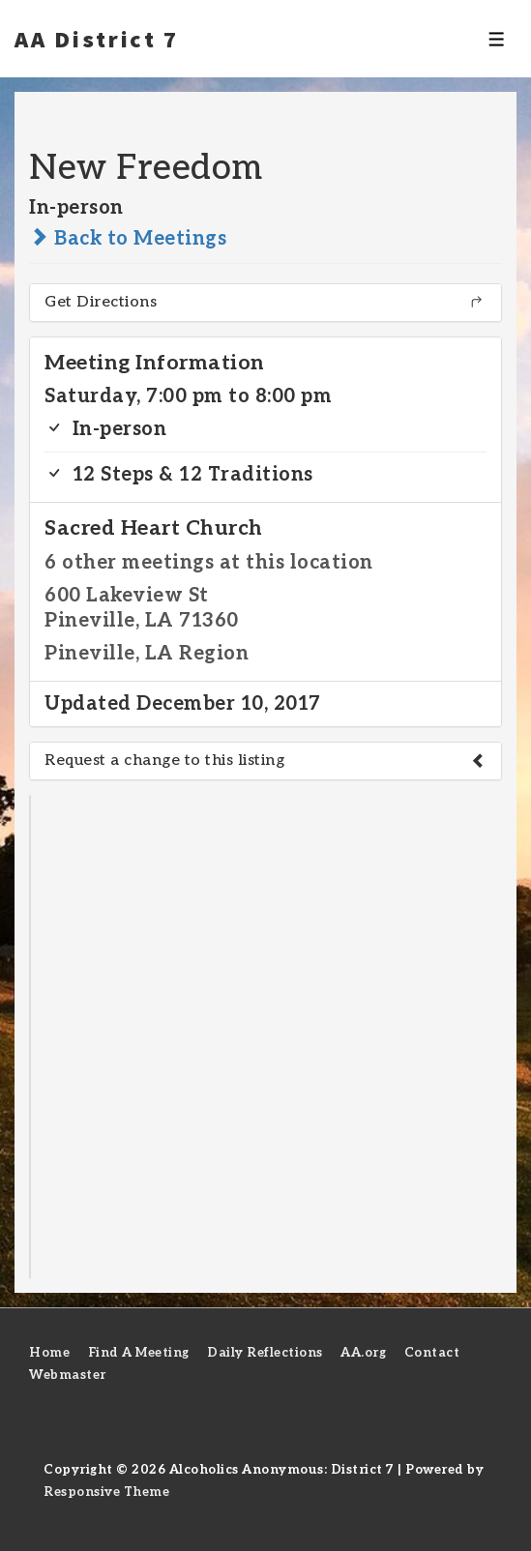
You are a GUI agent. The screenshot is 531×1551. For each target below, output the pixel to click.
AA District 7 (97, 38)
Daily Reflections (265, 1353)
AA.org (363, 1353)
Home (49, 1353)
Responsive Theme (106, 1492)
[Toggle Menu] (496, 39)
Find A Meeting (139, 1353)
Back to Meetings (127, 238)
